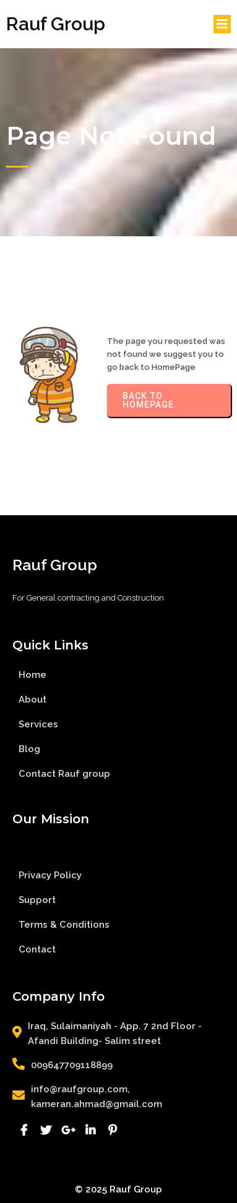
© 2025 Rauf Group (118, 1189)
